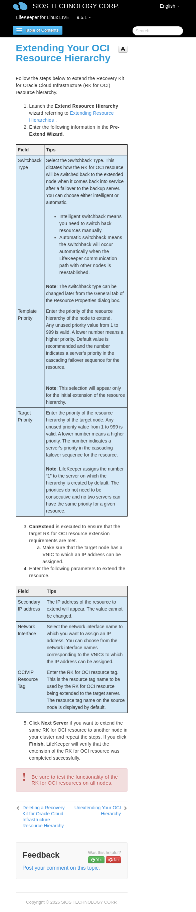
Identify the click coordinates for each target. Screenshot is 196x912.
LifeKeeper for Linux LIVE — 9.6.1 (53, 17)
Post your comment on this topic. (61, 868)
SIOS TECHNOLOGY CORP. (76, 6)
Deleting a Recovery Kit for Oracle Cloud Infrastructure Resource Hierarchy (43, 816)
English (170, 6)
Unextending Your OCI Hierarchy (97, 810)
